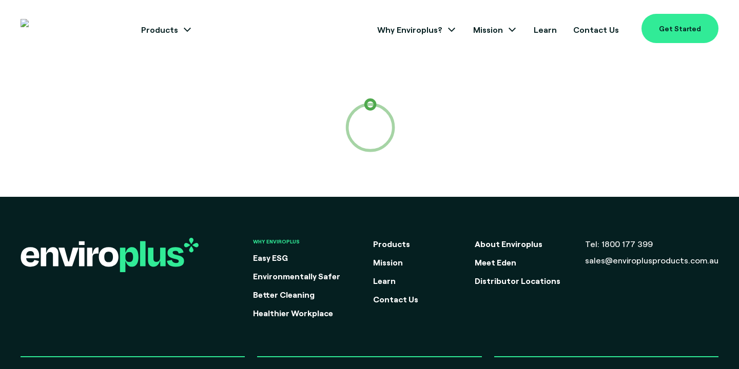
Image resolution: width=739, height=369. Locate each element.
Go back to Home (369, 194)
